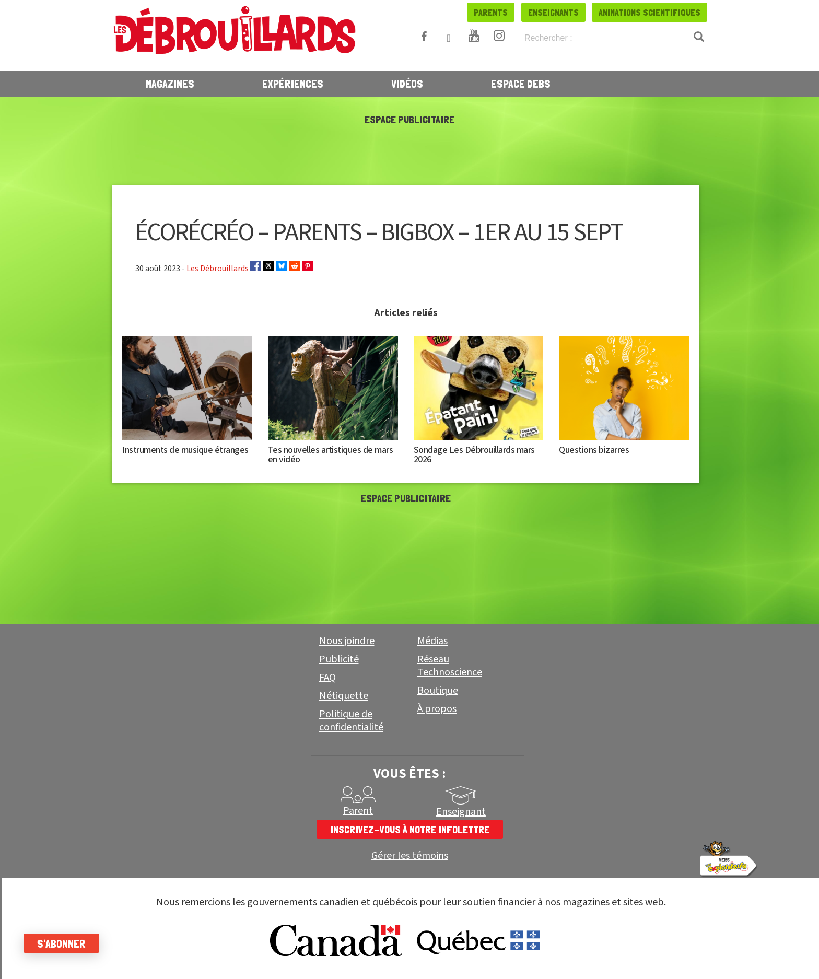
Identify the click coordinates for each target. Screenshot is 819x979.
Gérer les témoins (409, 856)
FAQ (327, 677)
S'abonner (64, 943)
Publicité (339, 659)
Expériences (292, 83)
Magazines (170, 83)
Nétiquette (343, 696)
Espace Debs (521, 83)
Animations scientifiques (649, 12)
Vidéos (407, 83)
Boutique (437, 690)
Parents (491, 12)
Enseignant (461, 812)
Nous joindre (347, 641)
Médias (432, 641)
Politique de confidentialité (351, 721)
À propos (437, 709)
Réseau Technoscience (449, 666)
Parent (358, 810)
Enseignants (553, 12)
